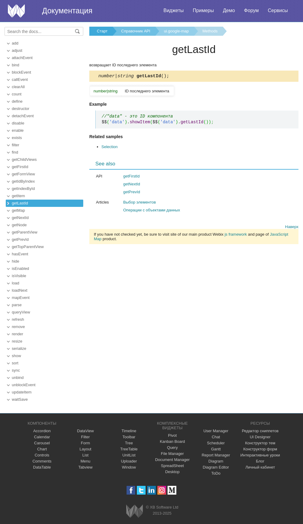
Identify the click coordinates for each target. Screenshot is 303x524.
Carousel (42, 443)
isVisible (19, 276)
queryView (21, 312)
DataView (85, 431)
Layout (85, 449)
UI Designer (260, 437)
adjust (17, 50)
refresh (18, 319)
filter (15, 145)
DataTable (42, 467)
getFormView (23, 174)
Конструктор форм (260, 449)
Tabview (85, 467)
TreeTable (128, 449)
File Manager (172, 453)
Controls (42, 455)
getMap (18, 210)
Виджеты (173, 10)
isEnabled (20, 268)
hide (15, 261)
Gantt (216, 449)
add (15, 43)
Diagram (216, 461)
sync (16, 370)
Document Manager (172, 459)
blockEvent (21, 72)
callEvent (20, 79)
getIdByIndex (23, 181)
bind (15, 65)
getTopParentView (28, 246)
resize (17, 341)
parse (17, 305)
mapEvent (21, 297)
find (15, 152)
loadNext (19, 290)
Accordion (42, 431)
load (15, 283)
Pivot (172, 435)
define (17, 101)
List (85, 455)
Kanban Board (172, 441)
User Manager (215, 431)
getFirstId (20, 166)
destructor (20, 108)
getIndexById (23, 188)
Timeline (129, 431)
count (16, 94)
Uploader (129, 461)
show (16, 355)
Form (85, 443)
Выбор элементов (139, 203)
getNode (19, 225)
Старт (102, 31)
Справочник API (135, 31)
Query (172, 447)
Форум (251, 10)
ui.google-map (176, 31)
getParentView (24, 232)
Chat (216, 437)
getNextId (20, 217)
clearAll (18, 87)
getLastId (20, 203)
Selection (109, 147)
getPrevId (20, 239)
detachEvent (23, 116)
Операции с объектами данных (151, 211)
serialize (19, 348)
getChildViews (24, 159)
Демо (229, 10)
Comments (41, 461)
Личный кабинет (260, 467)
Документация (67, 10)
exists (17, 137)
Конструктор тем (260, 443)
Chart (42, 449)
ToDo (215, 473)
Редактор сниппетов (260, 431)
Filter (85, 437)
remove (18, 326)
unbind (18, 377)
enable (18, 130)
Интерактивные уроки (260, 455)
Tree (129, 443)
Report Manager (216, 455)
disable (18, 123)
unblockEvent (23, 385)
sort (15, 363)
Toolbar (129, 437)
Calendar (42, 437)
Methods (210, 31)
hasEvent (20, 254)
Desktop (172, 471)
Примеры (203, 10)
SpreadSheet (172, 465)
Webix (134, 511)
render (17, 334)
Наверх (291, 227)
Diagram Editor (216, 467)
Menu (86, 461)
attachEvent (22, 57)
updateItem (21, 392)
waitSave (20, 399)
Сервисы (278, 10)
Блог (260, 461)
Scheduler (216, 443)
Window (129, 467)
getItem (18, 196)
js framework (236, 235)
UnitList (128, 455)
